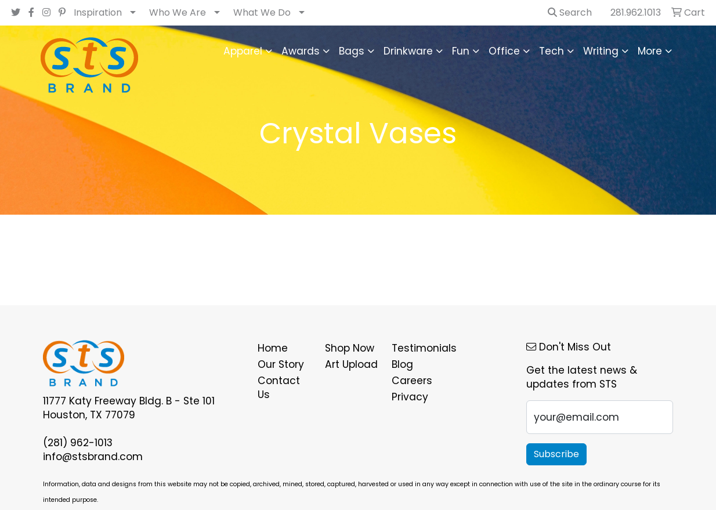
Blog (402, 364)
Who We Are (177, 12)
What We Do (262, 12)
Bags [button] (351, 51)
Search (570, 12)
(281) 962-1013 (78, 443)
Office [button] (504, 51)
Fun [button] (460, 51)
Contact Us (279, 388)
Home (273, 348)
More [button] (650, 51)
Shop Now (349, 348)
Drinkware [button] (408, 51)
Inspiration (98, 12)
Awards (300, 51)
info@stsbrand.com (93, 457)
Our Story (281, 364)
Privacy (410, 397)
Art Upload (351, 364)
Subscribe (556, 454)
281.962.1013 (635, 12)
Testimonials (418, 348)
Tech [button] (551, 51)
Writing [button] (601, 51)
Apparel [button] (242, 51)
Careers (412, 381)
